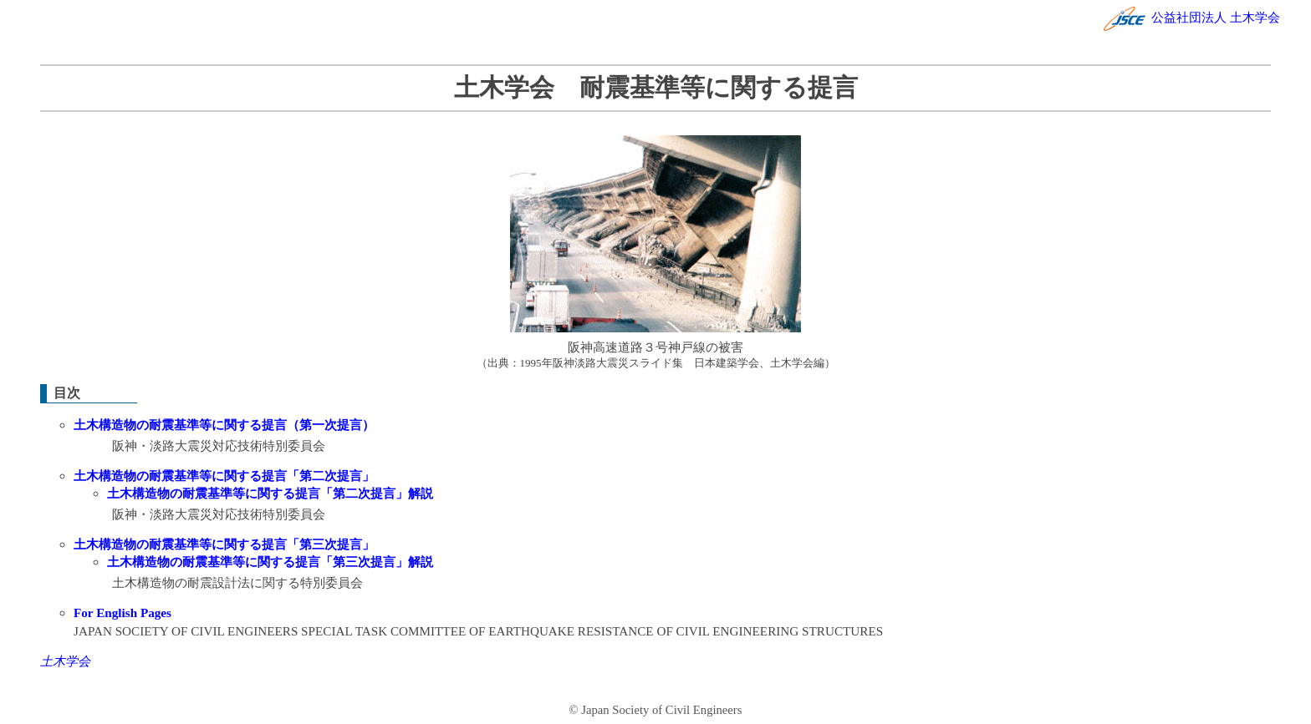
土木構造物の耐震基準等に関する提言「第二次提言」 (224, 475)
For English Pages (122, 612)
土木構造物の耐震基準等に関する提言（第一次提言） (224, 425)
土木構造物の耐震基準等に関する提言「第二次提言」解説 (270, 493)
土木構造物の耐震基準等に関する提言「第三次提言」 (224, 544)
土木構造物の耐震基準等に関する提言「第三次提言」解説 (270, 561)
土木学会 (65, 661)
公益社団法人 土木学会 (1192, 17)
